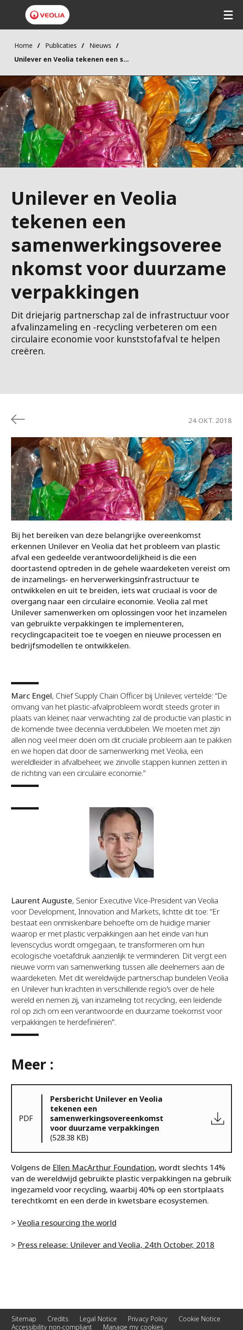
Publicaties (61, 45)
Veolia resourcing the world (66, 1222)
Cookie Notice (199, 1318)
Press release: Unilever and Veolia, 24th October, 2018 (115, 1244)
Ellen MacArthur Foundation (103, 1167)
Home (23, 45)
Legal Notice (98, 1318)
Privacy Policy (148, 1318)
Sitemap (24, 1318)
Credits (58, 1318)
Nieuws (100, 45)
